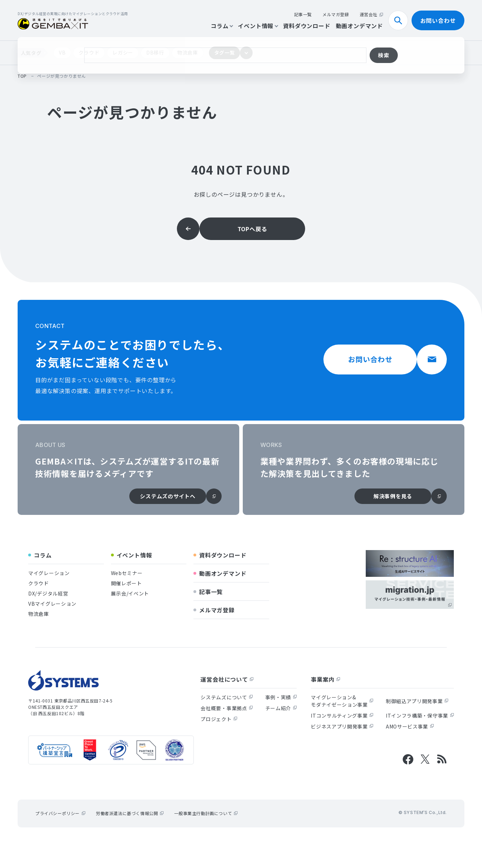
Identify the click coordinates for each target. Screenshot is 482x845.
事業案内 (325, 679)
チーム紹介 (281, 708)
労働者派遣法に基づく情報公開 (129, 813)
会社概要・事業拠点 (226, 708)
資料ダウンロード (306, 25)
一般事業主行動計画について (205, 813)
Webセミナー (127, 572)
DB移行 (155, 52)
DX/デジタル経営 (48, 593)
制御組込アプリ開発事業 (417, 701)
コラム (222, 25)
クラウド (89, 52)
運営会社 (371, 14)
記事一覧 (303, 14)
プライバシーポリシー (60, 813)
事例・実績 (281, 697)
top (22, 76)
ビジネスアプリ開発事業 (342, 726)
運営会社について (226, 679)
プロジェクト (218, 719)
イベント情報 (258, 25)
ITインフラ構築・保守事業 (420, 715)
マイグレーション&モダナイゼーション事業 (342, 701)
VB (62, 52)
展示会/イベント (130, 593)
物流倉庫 (187, 52)
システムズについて (226, 697)
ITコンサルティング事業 (342, 715)
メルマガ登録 (335, 14)
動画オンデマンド (359, 25)
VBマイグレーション (52, 603)
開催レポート (126, 583)
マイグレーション (49, 572)
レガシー (122, 52)
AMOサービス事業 (410, 726)
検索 (401, 20)
